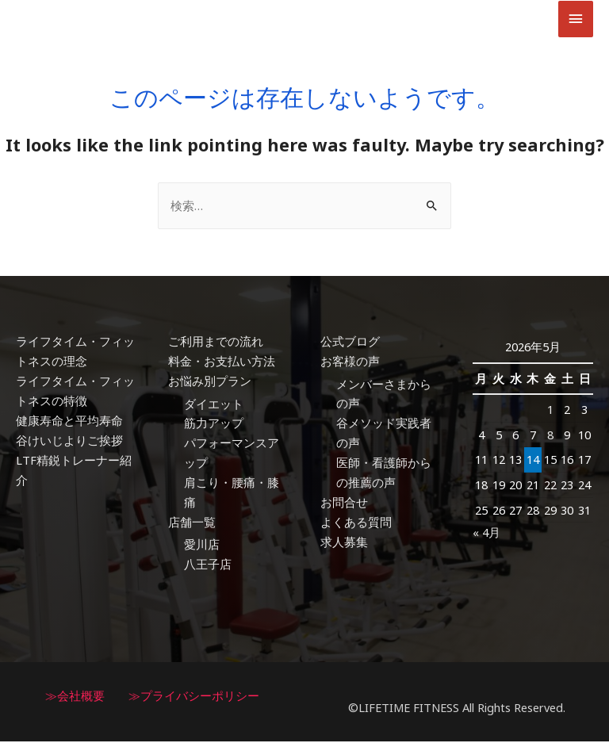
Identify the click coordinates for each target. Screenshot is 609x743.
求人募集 (344, 543)
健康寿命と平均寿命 (69, 422)
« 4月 (486, 534)
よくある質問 (356, 523)
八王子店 (208, 565)
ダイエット (213, 405)
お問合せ (344, 503)
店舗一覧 (192, 523)
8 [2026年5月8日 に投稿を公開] (550, 437)
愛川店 (202, 546)
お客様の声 (350, 363)
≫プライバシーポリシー (193, 697)
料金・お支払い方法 (221, 363)
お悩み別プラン (209, 383)
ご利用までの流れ (215, 343)
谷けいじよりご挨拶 (69, 442)
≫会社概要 (75, 697)
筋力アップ (213, 425)
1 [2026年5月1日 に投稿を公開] (550, 411)
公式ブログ (350, 343)
